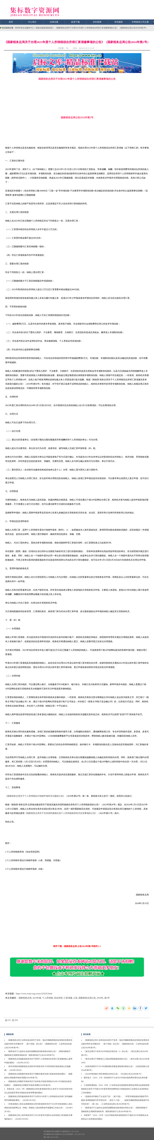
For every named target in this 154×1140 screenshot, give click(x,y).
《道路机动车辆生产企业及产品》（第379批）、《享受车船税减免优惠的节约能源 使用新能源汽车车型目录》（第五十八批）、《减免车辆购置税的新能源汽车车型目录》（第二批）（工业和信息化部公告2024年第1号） (115, 1100)
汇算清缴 (68, 998)
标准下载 (75, 22)
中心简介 (32, 22)
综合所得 (58, 998)
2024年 (100, 998)
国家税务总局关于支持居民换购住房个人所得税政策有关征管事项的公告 (61, 813)
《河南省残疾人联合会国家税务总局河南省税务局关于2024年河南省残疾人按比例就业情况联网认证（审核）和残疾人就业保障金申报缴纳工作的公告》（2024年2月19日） (38, 1107)
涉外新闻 (97, 22)
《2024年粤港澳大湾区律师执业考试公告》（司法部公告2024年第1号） (113, 1074)
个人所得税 (47, 998)
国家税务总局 (25, 998)
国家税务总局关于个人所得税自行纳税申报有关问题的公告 (35, 796)
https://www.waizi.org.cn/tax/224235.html (34, 993)
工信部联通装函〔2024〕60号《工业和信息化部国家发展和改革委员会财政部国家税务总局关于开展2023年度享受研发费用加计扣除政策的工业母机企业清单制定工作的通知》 (115, 1089)
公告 (75, 998)
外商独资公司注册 (140, 22)
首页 (11, 22)
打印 (8, 1020)
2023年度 (37, 998)
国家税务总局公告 (87, 998)
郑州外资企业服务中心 (24, 28)
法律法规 (54, 22)
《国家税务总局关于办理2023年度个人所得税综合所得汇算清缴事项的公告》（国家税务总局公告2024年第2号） (101, 28)
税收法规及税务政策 (44, 28)
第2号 (107, 998)
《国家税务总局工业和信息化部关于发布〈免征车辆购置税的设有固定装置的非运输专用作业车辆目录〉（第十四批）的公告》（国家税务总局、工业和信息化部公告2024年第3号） (38, 1044)
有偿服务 (118, 22)
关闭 (15, 1020)
